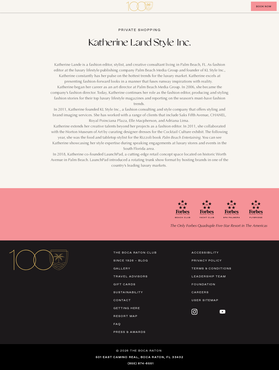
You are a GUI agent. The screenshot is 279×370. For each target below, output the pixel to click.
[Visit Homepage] (139, 6)
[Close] (9, 6)
